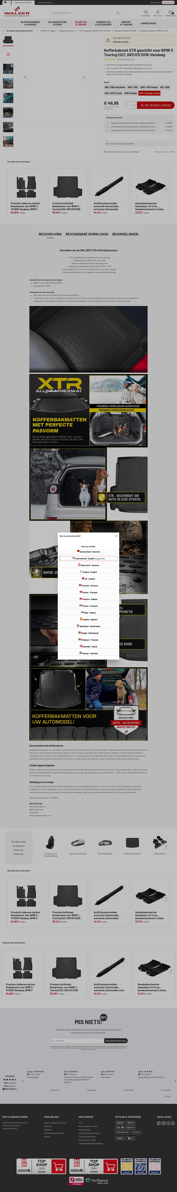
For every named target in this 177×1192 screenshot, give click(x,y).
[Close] (116, 536)
